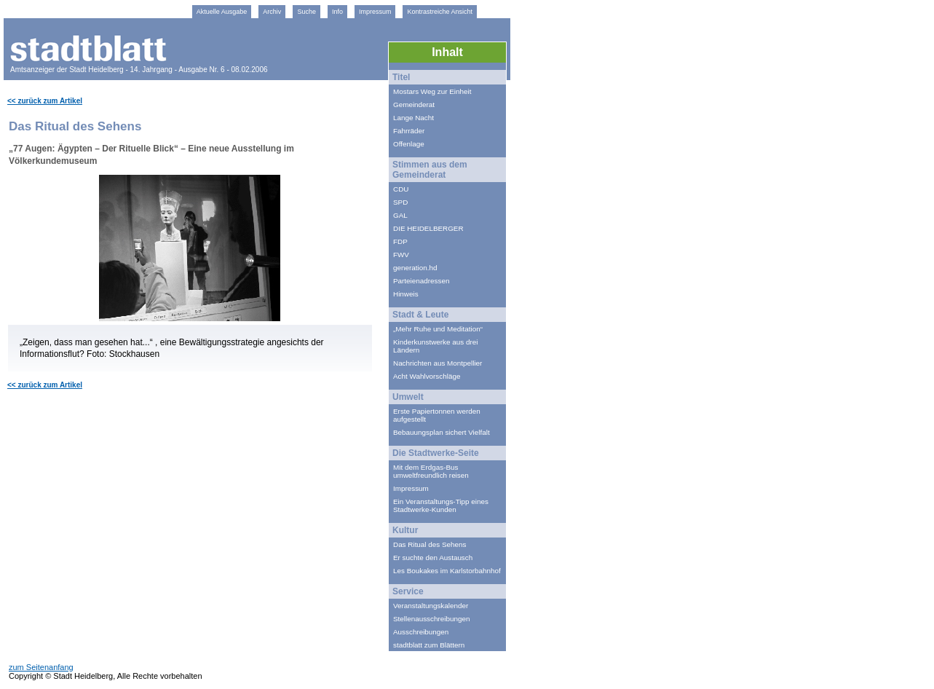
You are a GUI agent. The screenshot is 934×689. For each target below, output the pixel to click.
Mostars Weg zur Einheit (432, 91)
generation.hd (415, 268)
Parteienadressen (421, 281)
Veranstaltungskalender (430, 606)
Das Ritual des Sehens (429, 544)
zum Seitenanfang (41, 667)
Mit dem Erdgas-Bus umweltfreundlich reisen (431, 471)
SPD (400, 202)
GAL (400, 215)
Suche (306, 11)
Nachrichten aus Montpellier (437, 363)
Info (337, 11)
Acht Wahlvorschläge (426, 376)
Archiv (272, 11)
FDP (400, 241)
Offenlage (408, 144)
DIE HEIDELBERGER (428, 228)
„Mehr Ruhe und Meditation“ (438, 329)
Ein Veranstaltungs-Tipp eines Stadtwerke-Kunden (440, 505)
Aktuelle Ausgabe (222, 11)
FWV (401, 255)
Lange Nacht (413, 118)
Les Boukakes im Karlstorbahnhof (447, 571)
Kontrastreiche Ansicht (439, 11)
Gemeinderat (414, 105)
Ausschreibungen (420, 632)
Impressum (375, 11)
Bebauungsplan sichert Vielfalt (441, 432)
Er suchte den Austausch (432, 558)
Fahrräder (408, 131)
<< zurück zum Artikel (44, 101)
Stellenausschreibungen (431, 619)
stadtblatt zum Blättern (428, 645)
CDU (400, 189)
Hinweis (406, 294)
